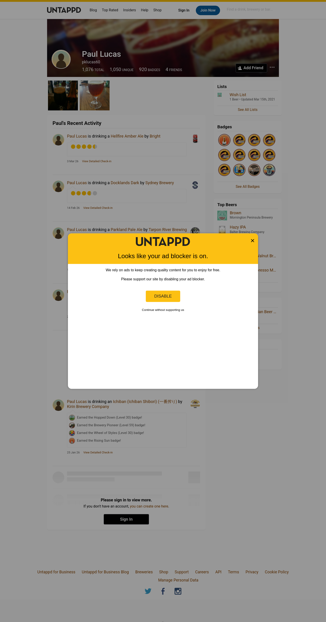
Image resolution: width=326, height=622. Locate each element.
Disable (163, 296)
